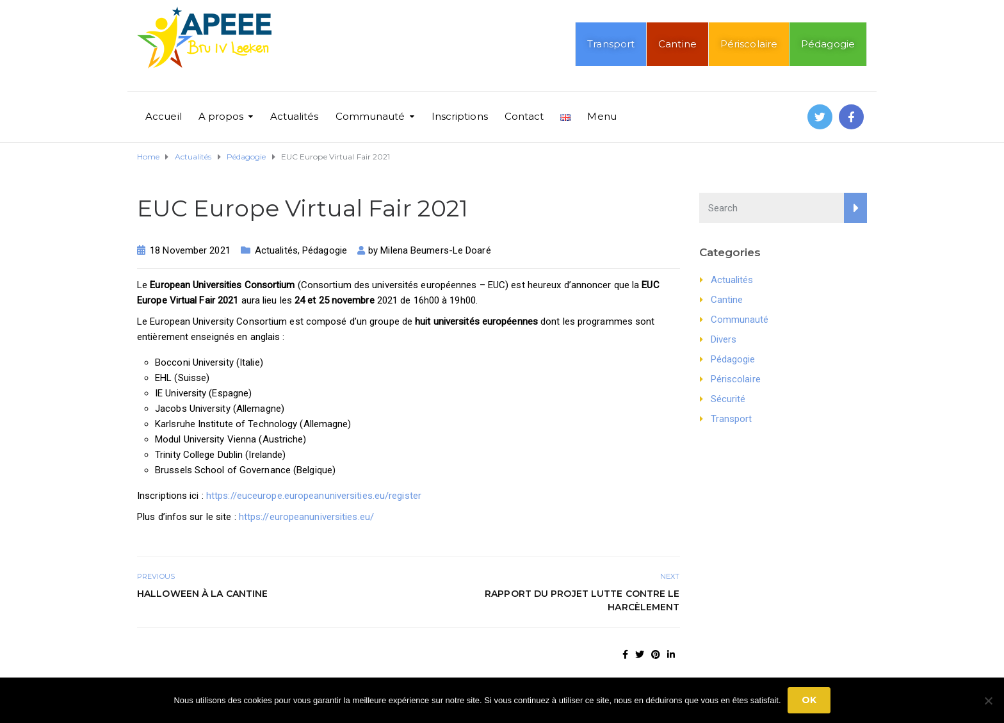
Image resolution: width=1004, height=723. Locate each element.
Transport (611, 44)
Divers (724, 339)
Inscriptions (460, 116)
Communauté (370, 116)
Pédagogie (828, 44)
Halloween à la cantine (202, 593)
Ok (809, 700)
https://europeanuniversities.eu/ (306, 517)
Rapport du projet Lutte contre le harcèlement (582, 600)
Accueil (163, 116)
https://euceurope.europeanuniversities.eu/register (313, 495)
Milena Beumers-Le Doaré (435, 250)
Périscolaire (748, 44)
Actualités (294, 116)
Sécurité (728, 399)
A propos (221, 116)
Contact (524, 116)
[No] (988, 700)
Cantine (677, 44)
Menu (601, 116)
